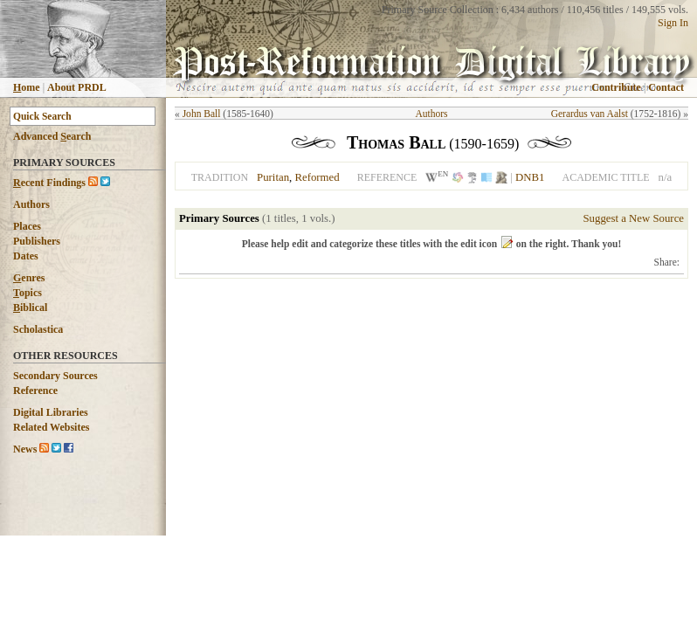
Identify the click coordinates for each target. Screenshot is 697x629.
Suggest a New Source (633, 218)
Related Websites (51, 427)
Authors (31, 204)
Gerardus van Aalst (589, 113)
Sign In (673, 23)
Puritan (273, 177)
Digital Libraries (50, 412)
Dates (25, 256)
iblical (30, 307)
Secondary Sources (55, 376)
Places (27, 226)
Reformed (316, 177)
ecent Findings (49, 182)
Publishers (36, 241)
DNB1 (529, 177)
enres (29, 278)
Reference (35, 390)
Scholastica (38, 329)
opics (27, 293)
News (25, 449)
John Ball (202, 113)
